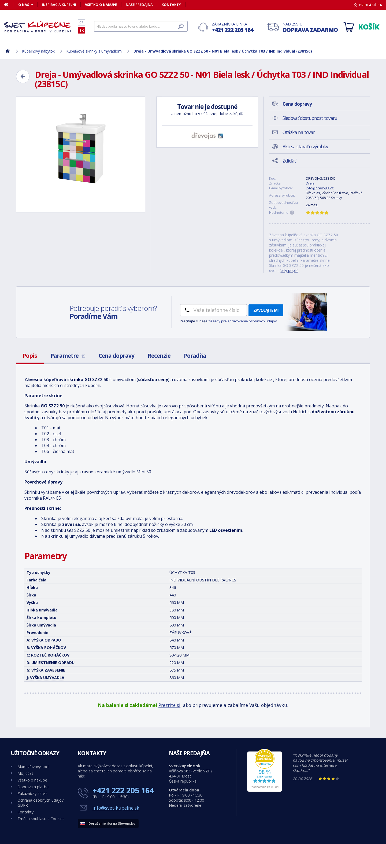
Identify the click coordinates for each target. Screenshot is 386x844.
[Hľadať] (141, 26)
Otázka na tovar (299, 132)
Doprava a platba (33, 786)
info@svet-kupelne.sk (115, 808)
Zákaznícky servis (32, 793)
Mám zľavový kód (33, 766)
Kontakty (171, 4)
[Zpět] (22, 76)
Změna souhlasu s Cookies (40, 818)
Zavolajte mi (266, 310)
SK (81, 30)
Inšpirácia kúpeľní (59, 4)
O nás (23, 4)
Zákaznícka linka (232, 27)
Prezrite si (169, 705)
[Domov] (9, 4)
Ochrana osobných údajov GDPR (40, 803)
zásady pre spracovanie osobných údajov (242, 321)
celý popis (289, 270)
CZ (81, 22)
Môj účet (25, 773)
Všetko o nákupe (101, 4)
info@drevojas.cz (320, 188)
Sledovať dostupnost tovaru (310, 118)
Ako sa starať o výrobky (305, 146)
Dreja (310, 183)
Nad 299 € (310, 27)
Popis (30, 355)
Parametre (67, 355)
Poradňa (195, 355)
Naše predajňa (139, 4)
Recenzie (159, 355)
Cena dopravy (116, 355)
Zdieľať (289, 160)
